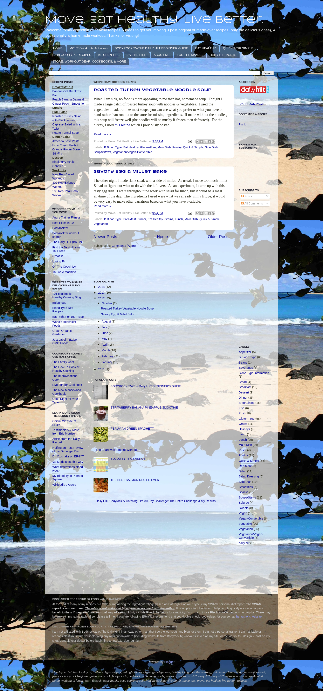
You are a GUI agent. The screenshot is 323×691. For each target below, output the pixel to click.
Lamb (242, 434)
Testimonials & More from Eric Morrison (65, 431)
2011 (101, 369)
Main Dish (164, 147)
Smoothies (246, 487)
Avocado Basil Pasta (66, 141)
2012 (101, 298)
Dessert (244, 392)
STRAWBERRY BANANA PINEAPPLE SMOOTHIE (144, 407)
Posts (246, 196)
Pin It (242, 124)
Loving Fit (58, 261)
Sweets (243, 508)
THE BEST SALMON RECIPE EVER (135, 480)
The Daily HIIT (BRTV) (67, 242)
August (107, 321)
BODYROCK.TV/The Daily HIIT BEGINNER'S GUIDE (146, 386)
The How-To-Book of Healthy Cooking (65, 368)
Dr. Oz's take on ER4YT (68, 456)
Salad (242, 471)
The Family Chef (63, 362)
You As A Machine (64, 272)
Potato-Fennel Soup (65, 132)
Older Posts (218, 236)
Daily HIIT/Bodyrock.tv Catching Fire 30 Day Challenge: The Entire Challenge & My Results (156, 501)
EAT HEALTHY (205, 48)
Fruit (242, 413)
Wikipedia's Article (64, 484)
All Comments (252, 203)
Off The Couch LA (64, 266)
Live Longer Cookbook (67, 384)
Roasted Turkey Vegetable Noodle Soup (152, 90)
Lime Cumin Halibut (65, 145)
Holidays (244, 429)
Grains (168, 219)
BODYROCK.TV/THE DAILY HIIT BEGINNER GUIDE (151, 48)
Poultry (176, 147)
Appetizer (245, 352)
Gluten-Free (148, 147)
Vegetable (245, 523)
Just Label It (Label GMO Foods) (64, 341)
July (105, 327)
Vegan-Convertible (251, 518)
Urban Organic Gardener (62, 332)
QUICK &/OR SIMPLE (238, 48)
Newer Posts (105, 236)
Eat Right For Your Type (68, 316)
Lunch (179, 219)
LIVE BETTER (136, 55)
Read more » (102, 134)
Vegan (243, 513)
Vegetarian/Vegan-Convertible (132, 152)
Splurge (244, 502)
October (107, 303)
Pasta (242, 450)
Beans (243, 362)
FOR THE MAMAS (190, 55)
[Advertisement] (168, 263)
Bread (243, 382)
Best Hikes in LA (63, 222)
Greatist (57, 256)
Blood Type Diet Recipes (62, 309)
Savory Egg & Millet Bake (130, 172)
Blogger (169, 662)
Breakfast (129, 219)
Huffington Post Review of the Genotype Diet (67, 449)
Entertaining (247, 402)
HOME (57, 48)
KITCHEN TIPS (108, 55)
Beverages (246, 367)
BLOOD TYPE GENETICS (128, 458)
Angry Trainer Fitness (66, 217)
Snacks (243, 492)
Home (162, 236)
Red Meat (245, 466)
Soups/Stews (102, 152)
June (105, 333)
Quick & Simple (193, 147)
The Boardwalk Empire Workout (117, 449)
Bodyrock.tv (60, 228)
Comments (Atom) (124, 245)
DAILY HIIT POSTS (223, 55)
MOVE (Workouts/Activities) (89, 48)
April (105, 344)
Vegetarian (101, 224)
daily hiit (244, 543)
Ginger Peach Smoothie (68, 103)
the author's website (248, 616)
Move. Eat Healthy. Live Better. (154, 20)
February (108, 356)
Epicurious (59, 302)
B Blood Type (113, 147)
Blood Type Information (254, 373)
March (106, 350)
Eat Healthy (130, 147)
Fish (241, 408)
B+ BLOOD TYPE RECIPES (71, 55)
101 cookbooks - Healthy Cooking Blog (66, 295)
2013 (101, 292)
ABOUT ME (162, 55)
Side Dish (211, 147)
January (107, 362)
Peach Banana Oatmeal (68, 99)
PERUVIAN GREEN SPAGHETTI (132, 428)
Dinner (142, 219)
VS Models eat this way (67, 461)
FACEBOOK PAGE (251, 103)
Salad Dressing (249, 476)
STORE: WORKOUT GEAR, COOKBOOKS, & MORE (89, 61)
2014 (101, 286)
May (105, 338)
